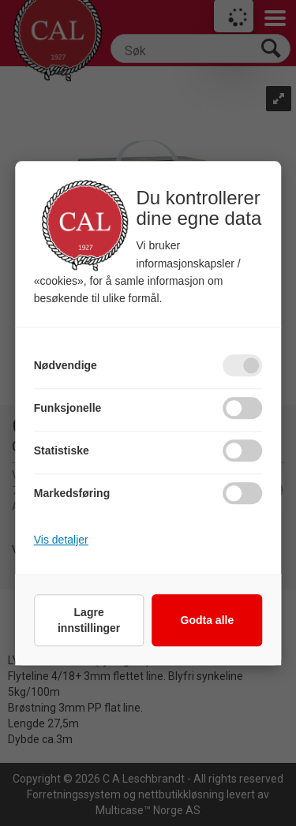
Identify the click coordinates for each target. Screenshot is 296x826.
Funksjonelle (68, 408)
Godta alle (207, 620)
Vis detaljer (61, 539)
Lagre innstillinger (89, 620)
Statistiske (61, 450)
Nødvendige (65, 365)
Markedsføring (72, 493)
